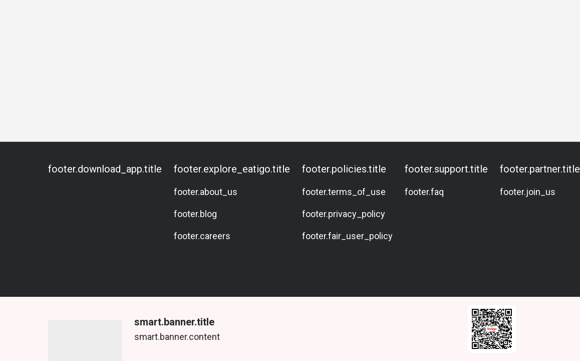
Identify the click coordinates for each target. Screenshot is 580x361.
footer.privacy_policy (343, 214)
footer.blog (195, 214)
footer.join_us (527, 192)
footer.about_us (205, 192)
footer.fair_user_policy (347, 236)
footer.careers (202, 236)
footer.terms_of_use (344, 192)
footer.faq (424, 192)
